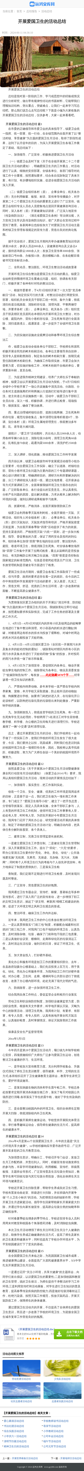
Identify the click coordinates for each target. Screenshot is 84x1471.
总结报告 (31, 11)
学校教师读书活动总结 (56, 1421)
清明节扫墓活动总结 (15, 1441)
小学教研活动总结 (53, 1431)
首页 (19, 11)
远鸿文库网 (37, 1467)
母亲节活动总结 (52, 1426)
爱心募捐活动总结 (14, 1421)
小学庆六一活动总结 (15, 1436)
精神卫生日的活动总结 (16, 1446)
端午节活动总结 (52, 1441)
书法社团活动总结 (14, 1426)
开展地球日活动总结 (70, 1458)
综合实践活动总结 (14, 1431)
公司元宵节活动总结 (54, 1446)
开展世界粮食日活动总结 (25, 1458)
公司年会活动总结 (53, 1436)
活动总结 (46, 11)
